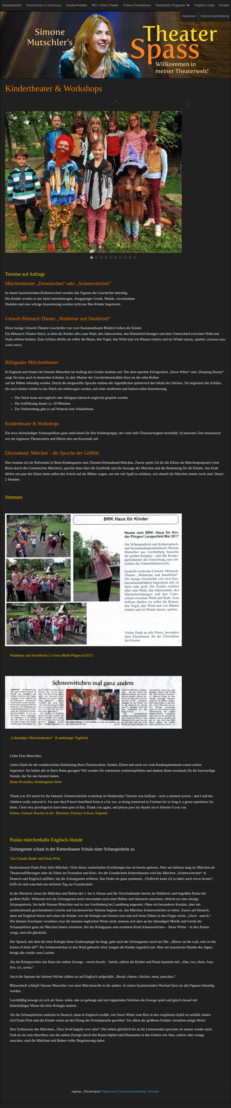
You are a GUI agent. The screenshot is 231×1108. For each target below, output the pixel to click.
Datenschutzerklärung (132, 1091)
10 (135, 257)
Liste (115, 103)
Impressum (109, 1091)
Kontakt (154, 1091)
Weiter (189, 103)
